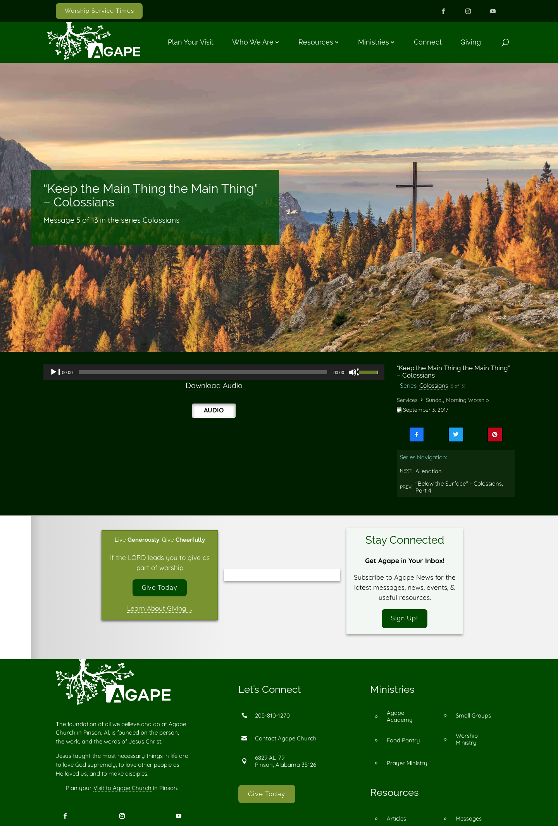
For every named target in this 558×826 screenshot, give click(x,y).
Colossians (433, 385)
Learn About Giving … (159, 609)
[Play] (55, 372)
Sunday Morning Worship (457, 400)
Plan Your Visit (191, 42)
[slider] (203, 372)
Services (407, 400)
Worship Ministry (467, 740)
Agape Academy (400, 718)
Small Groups (473, 716)
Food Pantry (403, 741)
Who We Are (253, 42)
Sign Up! (404, 619)
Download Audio (214, 385)
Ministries (373, 42)
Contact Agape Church (286, 739)
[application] (213, 372)
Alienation (428, 471)
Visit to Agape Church (122, 789)
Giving (470, 42)
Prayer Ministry (407, 764)
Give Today (159, 588)
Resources (315, 42)
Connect (428, 42)
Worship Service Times (99, 10)
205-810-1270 (272, 716)
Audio (214, 410)
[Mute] (354, 372)
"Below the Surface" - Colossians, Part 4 (459, 487)
